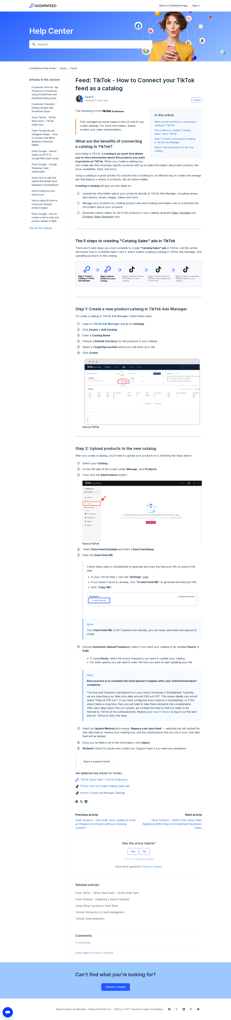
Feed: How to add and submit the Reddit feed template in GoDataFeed (45, 181)
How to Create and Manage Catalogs (102, 792)
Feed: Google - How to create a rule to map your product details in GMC (45, 217)
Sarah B (89, 96)
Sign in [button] (195, 5)
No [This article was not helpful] (144, 851)
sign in (87, 952)
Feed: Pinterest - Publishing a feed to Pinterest (102, 899)
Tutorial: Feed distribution (89, 918)
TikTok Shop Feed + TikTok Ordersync (104, 779)
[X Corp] (81, 802)
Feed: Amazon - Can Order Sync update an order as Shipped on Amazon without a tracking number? (105, 823)
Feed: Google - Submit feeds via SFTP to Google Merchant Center (45, 155)
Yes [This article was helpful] (133, 851)
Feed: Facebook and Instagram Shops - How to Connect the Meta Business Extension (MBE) (45, 138)
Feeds (63, 68)
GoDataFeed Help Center (42, 68)
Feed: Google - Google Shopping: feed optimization (44, 168)
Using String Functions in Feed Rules (96, 905)
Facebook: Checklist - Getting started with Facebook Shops (44, 108)
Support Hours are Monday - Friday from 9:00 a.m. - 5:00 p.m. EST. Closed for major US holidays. (109, 1009)
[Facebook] (76, 802)
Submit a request (152, 866)
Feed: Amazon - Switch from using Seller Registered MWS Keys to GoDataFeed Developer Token (172, 823)
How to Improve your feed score (43, 192)
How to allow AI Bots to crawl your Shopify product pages (44, 204)
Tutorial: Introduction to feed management (99, 912)
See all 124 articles (40, 228)
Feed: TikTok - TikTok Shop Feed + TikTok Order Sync (107, 892)
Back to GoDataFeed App (173, 5)
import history (161, 711)
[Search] (90, 44)
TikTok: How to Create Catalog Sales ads (105, 786)
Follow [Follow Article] (196, 100)
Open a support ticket (96, 761)
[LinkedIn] (86, 802)
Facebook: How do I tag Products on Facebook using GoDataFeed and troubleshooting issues (45, 93)
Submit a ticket (115, 987)
